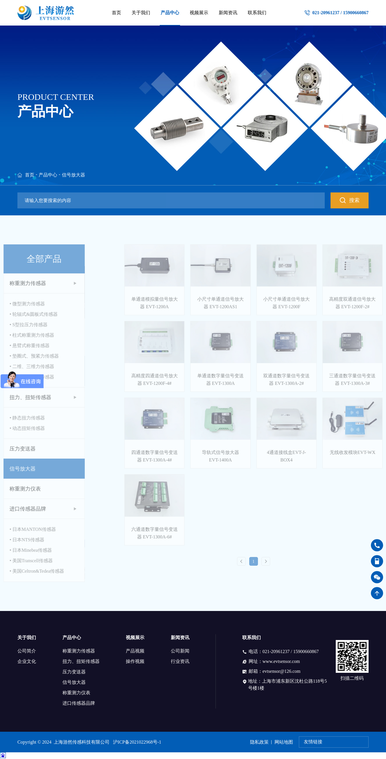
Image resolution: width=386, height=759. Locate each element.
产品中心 (170, 12)
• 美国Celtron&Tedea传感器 (28, 571)
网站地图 (283, 742)
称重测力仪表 (76, 692)
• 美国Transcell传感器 (22, 560)
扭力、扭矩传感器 (81, 661)
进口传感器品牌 (78, 703)
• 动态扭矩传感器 (18, 428)
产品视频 (135, 650)
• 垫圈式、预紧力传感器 (25, 356)
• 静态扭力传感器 (18, 417)
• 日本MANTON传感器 (24, 529)
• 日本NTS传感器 (18, 539)
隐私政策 (259, 742)
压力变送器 (74, 671)
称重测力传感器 (78, 650)
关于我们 (141, 12)
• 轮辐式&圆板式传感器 (25, 314)
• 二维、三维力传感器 (23, 366)
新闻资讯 (228, 12)
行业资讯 (180, 661)
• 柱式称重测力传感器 (23, 335)
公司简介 (26, 650)
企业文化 (26, 661)
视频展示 (199, 12)
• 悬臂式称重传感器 (21, 345)
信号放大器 (73, 174)
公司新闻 (180, 650)
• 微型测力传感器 (18, 303)
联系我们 (257, 12)
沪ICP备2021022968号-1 (137, 742)
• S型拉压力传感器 (20, 324)
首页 (116, 12)
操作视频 (135, 661)
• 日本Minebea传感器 (22, 550)
